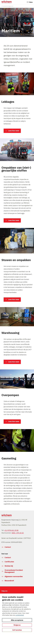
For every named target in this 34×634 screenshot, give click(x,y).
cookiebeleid (19, 615)
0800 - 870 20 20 (18, 533)
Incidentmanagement (8, 6)
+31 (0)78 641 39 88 (11, 530)
